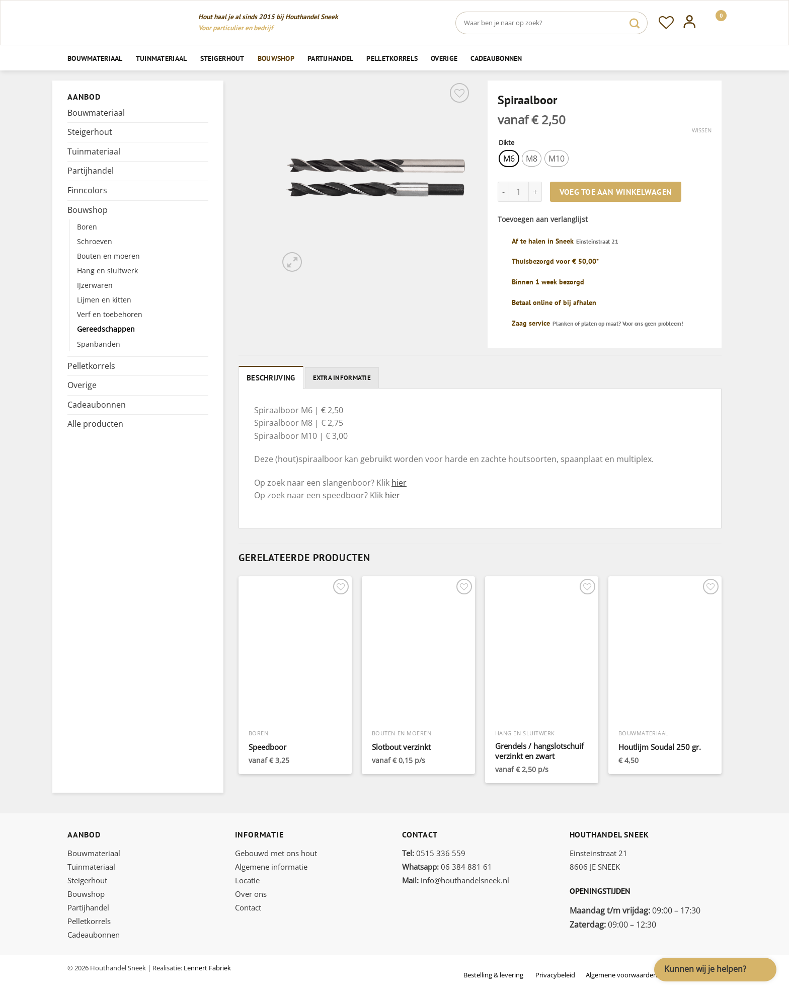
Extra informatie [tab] (336, 376)
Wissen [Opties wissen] (702, 130)
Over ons (251, 892)
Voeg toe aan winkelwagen (616, 192)
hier (399, 481)
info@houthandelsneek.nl (455, 879)
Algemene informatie (271, 865)
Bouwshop (276, 58)
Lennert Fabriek (207, 966)
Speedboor (267, 745)
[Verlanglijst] (666, 23)
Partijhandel (330, 58)
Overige (444, 58)
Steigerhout (222, 58)
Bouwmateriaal (95, 58)
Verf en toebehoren (109, 314)
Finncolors (87, 190)
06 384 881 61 (447, 865)
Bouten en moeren (108, 256)
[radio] (509, 158)
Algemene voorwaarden (621, 973)
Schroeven (94, 241)
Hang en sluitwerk (107, 270)
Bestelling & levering (493, 973)
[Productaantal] (519, 192)
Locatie (247, 879)
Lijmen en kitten (104, 299)
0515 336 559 (433, 852)
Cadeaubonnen (496, 58)
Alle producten (95, 423)
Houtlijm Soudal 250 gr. (659, 745)
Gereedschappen (106, 329)
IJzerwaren (95, 285)
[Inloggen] (689, 22)
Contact (248, 906)
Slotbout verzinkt (401, 745)
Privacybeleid (555, 973)
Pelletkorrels (392, 58)
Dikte (506, 142)
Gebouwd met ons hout (276, 852)
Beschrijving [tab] (268, 376)
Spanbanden (98, 344)
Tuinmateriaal (161, 58)
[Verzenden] (634, 23)
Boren (87, 227)
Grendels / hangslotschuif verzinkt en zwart (539, 749)
